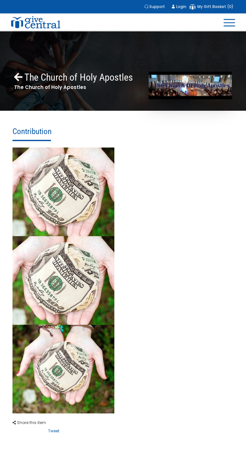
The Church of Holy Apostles (73, 77)
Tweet (53, 431)
